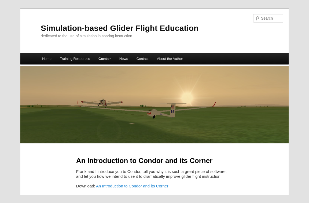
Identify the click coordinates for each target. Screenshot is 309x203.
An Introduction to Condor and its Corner (132, 186)
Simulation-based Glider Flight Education (119, 28)
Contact (143, 59)
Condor (104, 59)
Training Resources (75, 59)
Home (47, 59)
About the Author (170, 59)
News (123, 59)
